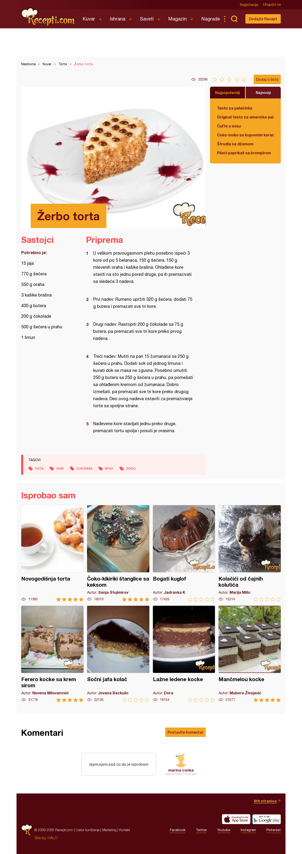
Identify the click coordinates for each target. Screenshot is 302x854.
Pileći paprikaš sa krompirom (244, 152)
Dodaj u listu (267, 79)
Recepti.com (48, 17)
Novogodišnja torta (52, 553)
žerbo (131, 468)
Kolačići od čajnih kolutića (249, 553)
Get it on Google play (266, 819)
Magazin (177, 18)
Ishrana (117, 18)
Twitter (201, 830)
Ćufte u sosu (229, 126)
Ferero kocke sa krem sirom (52, 654)
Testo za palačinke (234, 108)
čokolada (84, 468)
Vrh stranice (265, 801)
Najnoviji (263, 92)
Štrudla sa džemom (235, 144)
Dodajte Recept (263, 18)
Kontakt (124, 830)
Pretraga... (234, 19)
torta (39, 468)
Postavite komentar (185, 732)
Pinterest (273, 830)
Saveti (147, 18)
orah (60, 468)
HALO (52, 838)
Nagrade (210, 18)
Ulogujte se (272, 5)
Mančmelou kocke (249, 654)
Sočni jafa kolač (118, 654)
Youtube (223, 830)
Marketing (109, 830)
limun (109, 468)
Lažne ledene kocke (184, 654)
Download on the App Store (236, 819)
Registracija (249, 5)
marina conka (181, 770)
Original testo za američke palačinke (245, 117)
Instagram (248, 830)
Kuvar (89, 18)
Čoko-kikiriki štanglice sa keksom (118, 553)
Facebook (177, 830)
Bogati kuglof (184, 553)
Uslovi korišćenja (88, 830)
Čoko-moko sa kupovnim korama (245, 135)
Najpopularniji (227, 92)
